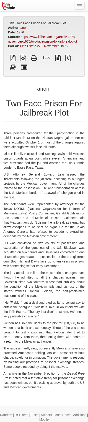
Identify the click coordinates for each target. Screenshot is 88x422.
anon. (24, 28)
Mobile (44, 419)
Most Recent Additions (70, 415)
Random (6, 415)
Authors (46, 415)
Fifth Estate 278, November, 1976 (44, 46)
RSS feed (21, 415)
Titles (35, 415)
